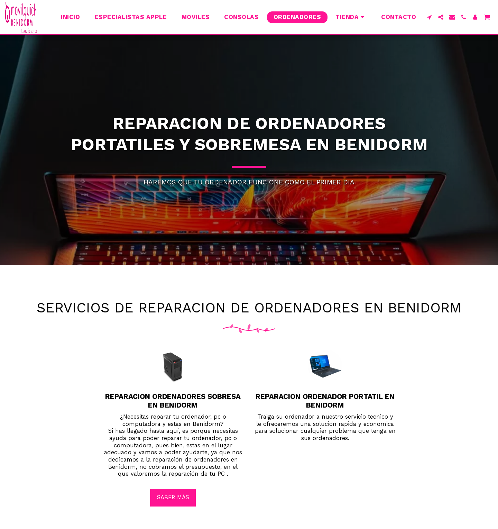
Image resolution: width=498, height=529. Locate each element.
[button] (429, 17)
